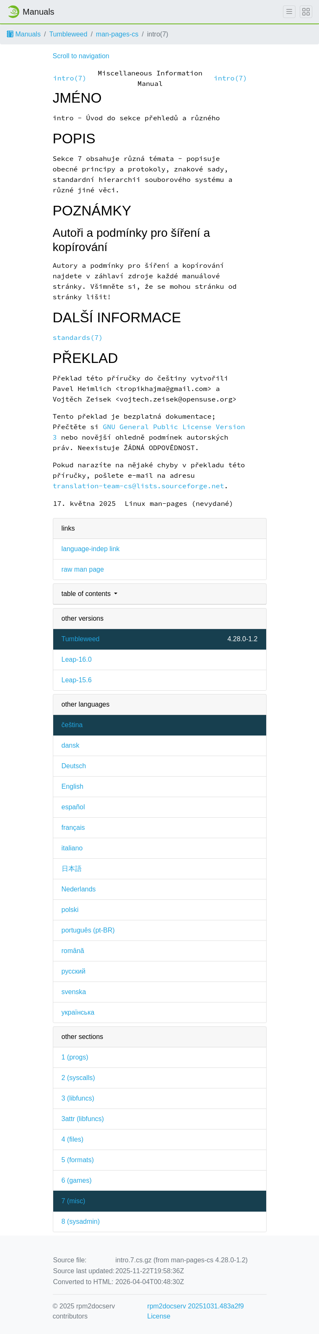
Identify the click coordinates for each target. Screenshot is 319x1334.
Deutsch (74, 765)
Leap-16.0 (77, 659)
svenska (74, 991)
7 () (74, 1200)
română (73, 950)
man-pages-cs (117, 34)
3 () (78, 1098)
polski (70, 909)
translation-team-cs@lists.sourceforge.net (138, 486)
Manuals (24, 34)
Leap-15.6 (77, 680)
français (73, 827)
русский (74, 971)
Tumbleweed (68, 34)
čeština (72, 724)
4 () (72, 1139)
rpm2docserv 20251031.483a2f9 (195, 1306)
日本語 (72, 868)
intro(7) (70, 78)
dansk (71, 745)
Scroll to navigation (81, 56)
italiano (72, 848)
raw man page (83, 569)
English (72, 786)
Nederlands (79, 889)
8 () (81, 1221)
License (158, 1316)
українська (78, 1012)
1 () (75, 1057)
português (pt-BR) (88, 930)
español (73, 807)
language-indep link (91, 548)
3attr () (83, 1118)
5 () (78, 1159)
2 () (78, 1077)
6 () (77, 1180)
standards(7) (78, 337)
